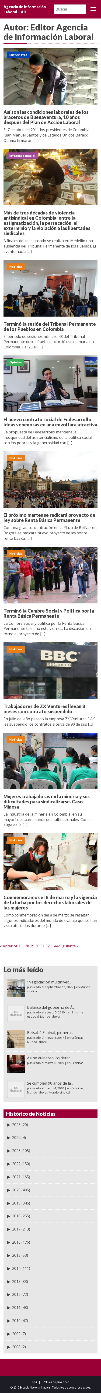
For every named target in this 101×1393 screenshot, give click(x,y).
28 (27, 946)
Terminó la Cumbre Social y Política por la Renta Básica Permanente (48, 613)
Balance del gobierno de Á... (51, 1007)
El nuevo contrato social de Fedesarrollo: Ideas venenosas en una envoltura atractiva (50, 422)
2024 (16, 1137)
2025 (16, 1124)
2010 (16, 1320)
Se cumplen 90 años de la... (50, 1083)
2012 (16, 1294)
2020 (16, 1190)
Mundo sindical (59, 1092)
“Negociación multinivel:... (49, 982)
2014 (16, 1268)
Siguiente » (69, 946)
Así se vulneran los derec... (49, 1057)
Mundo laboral (50, 1016)
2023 (16, 1150)
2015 (16, 1255)
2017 (16, 1229)
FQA (34, 1382)
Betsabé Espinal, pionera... (50, 1032)
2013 (16, 1281)
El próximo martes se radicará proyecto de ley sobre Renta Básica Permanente (49, 517)
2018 (16, 1216)
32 (47, 946)
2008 (16, 1346)
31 (42, 946)
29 (32, 946)
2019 (16, 1203)
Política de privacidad (56, 1382)
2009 (16, 1333)
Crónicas (77, 1037)
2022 (16, 1163)
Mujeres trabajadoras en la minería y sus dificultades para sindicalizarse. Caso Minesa (46, 801)
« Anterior (8, 946)
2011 (16, 1307)
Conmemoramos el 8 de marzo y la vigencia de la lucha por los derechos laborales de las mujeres (50, 902)
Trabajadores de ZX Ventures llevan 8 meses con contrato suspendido (44, 708)
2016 (16, 1242)
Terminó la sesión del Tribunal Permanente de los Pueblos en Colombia (49, 326)
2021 (16, 1176)
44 (56, 946)
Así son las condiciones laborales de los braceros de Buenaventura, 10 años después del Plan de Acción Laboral (45, 117)
